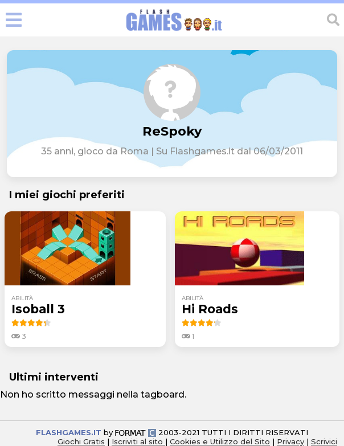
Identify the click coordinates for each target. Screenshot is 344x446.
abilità (22, 298)
